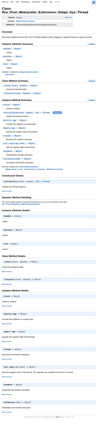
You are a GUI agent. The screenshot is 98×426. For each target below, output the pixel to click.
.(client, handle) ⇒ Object (20, 86)
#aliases (9, 75)
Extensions (36, 2)
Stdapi (45, 2)
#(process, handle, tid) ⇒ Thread (27, 113)
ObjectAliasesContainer (25, 21)
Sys (51, 2)
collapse (91, 44)
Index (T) (5, 2)
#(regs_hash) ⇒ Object (19, 145)
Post (17, 2)
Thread (19, 17)
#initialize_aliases (34, 171)
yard (57, 422)
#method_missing (54, 171)
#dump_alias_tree (13, 171)
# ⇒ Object (12, 49)
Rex (12, 2)
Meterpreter (26, 2)
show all (68, 17)
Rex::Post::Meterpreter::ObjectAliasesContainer (21, 206)
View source (6, 193)
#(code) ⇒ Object (17, 160)
